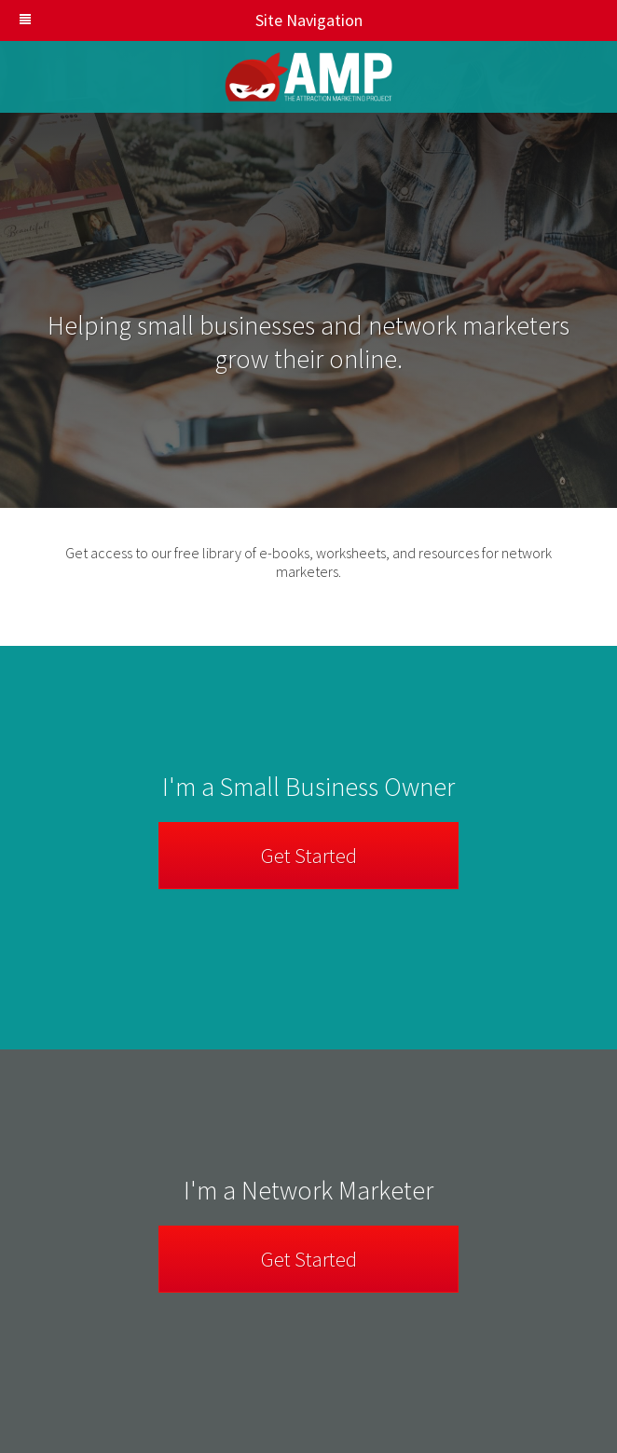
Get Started (309, 856)
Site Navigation (191, 20)
